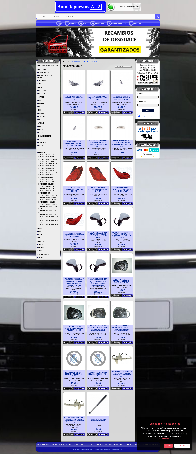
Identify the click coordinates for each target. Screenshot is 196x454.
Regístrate (141, 115)
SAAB (39, 235)
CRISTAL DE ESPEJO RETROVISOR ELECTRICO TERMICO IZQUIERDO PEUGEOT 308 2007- (121, 328)
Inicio (60, 23)
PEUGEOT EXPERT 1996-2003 (48, 207)
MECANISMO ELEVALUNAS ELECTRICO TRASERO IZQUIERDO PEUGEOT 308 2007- (74, 420)
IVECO (40, 120)
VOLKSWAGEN (43, 254)
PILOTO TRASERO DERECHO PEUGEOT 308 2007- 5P (74, 189)
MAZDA (40, 133)
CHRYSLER (41, 90)
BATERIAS (41, 69)
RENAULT (41, 228)
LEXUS (40, 129)
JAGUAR (40, 123)
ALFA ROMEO (42, 81)
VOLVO (40, 257)
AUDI (39, 84)
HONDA (40, 113)
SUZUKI (40, 248)
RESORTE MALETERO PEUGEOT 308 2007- (98, 420)
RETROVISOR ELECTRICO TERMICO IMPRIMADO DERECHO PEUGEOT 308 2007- (98, 234)
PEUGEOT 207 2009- (46, 168)
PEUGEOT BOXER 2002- (47, 200)
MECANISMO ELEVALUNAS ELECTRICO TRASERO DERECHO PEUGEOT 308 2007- (122, 374)
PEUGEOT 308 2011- (46, 179)
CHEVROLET (42, 94)
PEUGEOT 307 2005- (46, 175)
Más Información (165, 439)
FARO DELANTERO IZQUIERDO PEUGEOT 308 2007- (98, 98)
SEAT (39, 238)
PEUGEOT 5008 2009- (46, 191)
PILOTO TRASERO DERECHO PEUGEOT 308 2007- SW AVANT (122, 189)
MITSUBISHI (42, 142)
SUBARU (41, 244)
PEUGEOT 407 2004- (46, 186)
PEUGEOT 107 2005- (46, 155)
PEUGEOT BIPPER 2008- (47, 195)
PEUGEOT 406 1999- (46, 184)
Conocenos (71, 23)
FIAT (39, 107)
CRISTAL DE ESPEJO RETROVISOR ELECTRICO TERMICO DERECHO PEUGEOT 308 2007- (98, 328)
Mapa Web (41, 444)
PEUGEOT (41, 152)
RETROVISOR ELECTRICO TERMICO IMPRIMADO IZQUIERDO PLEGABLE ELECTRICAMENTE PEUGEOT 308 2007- (98, 281)
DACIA (40, 100)
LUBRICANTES (43, 72)
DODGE (40, 103)
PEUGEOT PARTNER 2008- (48, 225)
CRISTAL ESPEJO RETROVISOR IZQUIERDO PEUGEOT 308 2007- (74, 328)
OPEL (39, 149)
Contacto (84, 23)
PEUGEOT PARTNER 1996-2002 (48, 217)
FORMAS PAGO (136, 23)
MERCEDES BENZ (44, 136)
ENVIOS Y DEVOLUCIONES (117, 23)
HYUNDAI (41, 116)
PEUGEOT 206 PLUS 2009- (48, 164)
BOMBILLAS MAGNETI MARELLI (45, 76)
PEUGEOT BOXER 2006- (47, 202)
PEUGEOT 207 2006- (46, 166)
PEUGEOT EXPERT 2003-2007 (48, 211)
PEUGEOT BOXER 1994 (47, 197)
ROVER (40, 231)
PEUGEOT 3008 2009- (46, 170)
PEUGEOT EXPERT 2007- (48, 214)
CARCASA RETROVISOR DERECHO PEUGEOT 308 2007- (74, 374)
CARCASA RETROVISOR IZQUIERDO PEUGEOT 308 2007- (98, 374)
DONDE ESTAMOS (98, 23)
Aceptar (168, 445)
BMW (39, 87)
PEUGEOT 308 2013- (46, 182)
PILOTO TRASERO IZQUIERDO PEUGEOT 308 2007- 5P (98, 189)
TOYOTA (40, 251)
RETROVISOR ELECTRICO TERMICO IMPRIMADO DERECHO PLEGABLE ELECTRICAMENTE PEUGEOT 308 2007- (74, 281)
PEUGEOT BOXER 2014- (47, 204)
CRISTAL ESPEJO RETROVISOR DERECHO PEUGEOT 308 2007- (122, 281)
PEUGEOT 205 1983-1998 (48, 159)
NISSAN (40, 146)
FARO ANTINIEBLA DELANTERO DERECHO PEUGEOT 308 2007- (121, 98)
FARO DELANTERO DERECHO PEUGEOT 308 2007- (74, 98)
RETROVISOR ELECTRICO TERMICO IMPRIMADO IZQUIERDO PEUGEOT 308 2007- (121, 234)
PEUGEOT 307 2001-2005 (48, 173)
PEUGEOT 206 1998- (46, 161)
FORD (40, 110)
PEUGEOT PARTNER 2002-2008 (48, 221)
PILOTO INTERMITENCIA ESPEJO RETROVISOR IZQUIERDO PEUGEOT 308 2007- (121, 143)
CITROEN (41, 97)
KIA (39, 126)
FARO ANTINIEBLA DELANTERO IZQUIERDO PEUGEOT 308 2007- (74, 143)
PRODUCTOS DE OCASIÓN (47, 66)
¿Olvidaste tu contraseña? (146, 117)
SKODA (40, 241)
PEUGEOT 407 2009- (46, 188)
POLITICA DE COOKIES (122, 444)
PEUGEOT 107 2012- (46, 157)
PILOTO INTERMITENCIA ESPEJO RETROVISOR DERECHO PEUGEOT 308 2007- (98, 143)
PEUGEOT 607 (44, 193)
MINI (39, 139)
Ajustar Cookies (182, 445)
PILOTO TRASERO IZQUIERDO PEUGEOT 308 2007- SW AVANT (74, 235)
